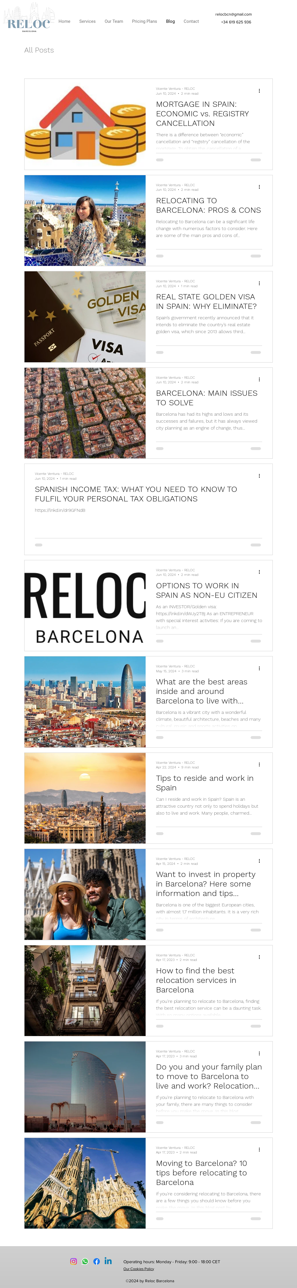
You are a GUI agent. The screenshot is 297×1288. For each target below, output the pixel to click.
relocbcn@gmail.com (233, 14)
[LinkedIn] (108, 1261)
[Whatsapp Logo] (85, 1261)
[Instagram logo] (73, 1261)
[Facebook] (96, 1261)
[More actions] (261, 90)
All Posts (39, 50)
